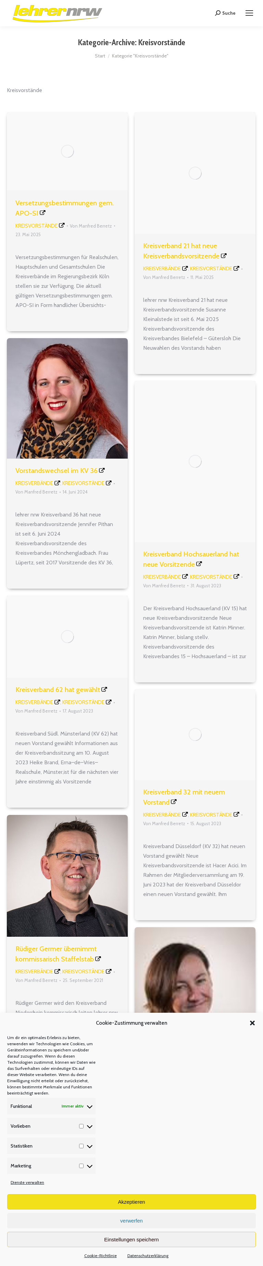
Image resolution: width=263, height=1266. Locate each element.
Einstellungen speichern (131, 1239)
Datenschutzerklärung (147, 1255)
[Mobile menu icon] (249, 13)
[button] (252, 1023)
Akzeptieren (131, 1202)
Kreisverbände (162, 269)
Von (91, 226)
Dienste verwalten (27, 1182)
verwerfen (131, 1221)
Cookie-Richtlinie (100, 1255)
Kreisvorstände (36, 226)
